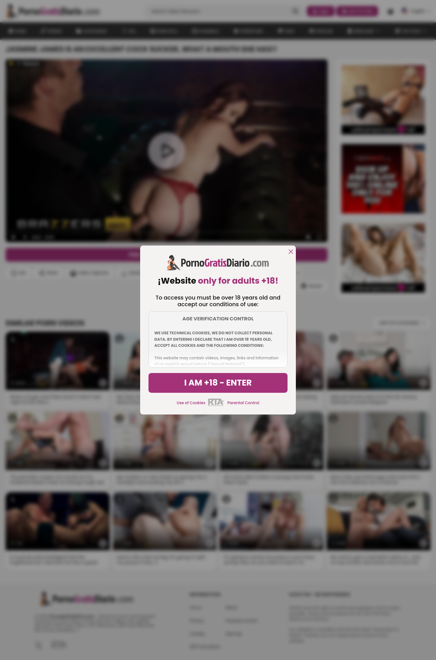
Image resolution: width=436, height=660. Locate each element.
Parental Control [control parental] (243, 403)
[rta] (216, 405)
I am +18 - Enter (218, 383)
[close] (291, 252)
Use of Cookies (191, 403)
